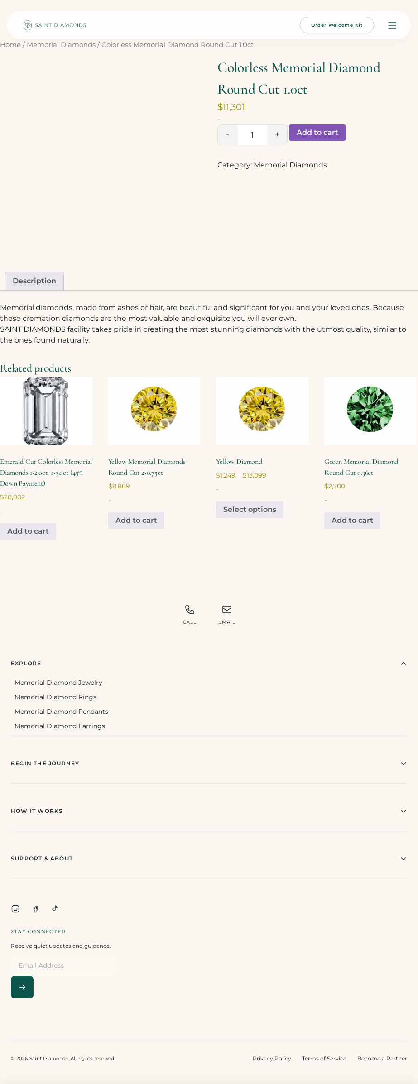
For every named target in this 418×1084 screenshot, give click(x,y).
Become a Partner (382, 1058)
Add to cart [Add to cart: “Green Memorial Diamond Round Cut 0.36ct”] (352, 520)
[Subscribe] (22, 987)
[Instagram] (15, 908)
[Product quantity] (252, 135)
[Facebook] (35, 908)
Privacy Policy (272, 1058)
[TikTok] (55, 908)
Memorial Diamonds (61, 45)
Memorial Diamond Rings (55, 697)
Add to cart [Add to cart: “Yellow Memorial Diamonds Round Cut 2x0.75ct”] (136, 520)
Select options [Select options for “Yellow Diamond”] (249, 509)
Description (34, 281)
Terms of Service (324, 1058)
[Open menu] (392, 25)
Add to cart (317, 132)
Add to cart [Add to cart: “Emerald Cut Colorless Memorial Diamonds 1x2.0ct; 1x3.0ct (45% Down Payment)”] (28, 531)
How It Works (209, 811)
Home (10, 45)
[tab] (34, 281)
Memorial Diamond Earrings (59, 726)
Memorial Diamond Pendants (61, 711)
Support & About (209, 858)
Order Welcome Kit (337, 25)
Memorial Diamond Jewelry (58, 682)
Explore (209, 663)
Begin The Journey (209, 763)
